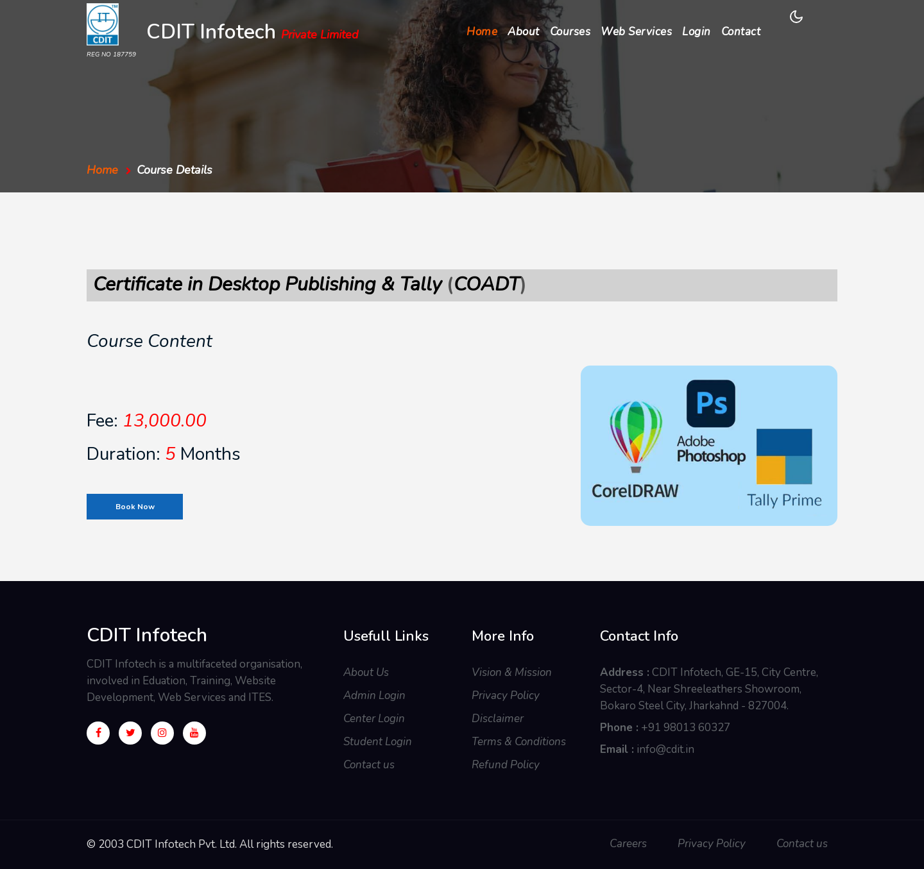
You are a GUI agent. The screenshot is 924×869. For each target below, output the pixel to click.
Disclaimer (498, 718)
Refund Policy (506, 764)
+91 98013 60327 (685, 727)
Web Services (636, 31)
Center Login (374, 718)
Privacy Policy (506, 695)
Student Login (377, 741)
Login (696, 31)
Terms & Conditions (519, 741)
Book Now (135, 507)
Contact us (369, 764)
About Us (366, 672)
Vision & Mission (512, 672)
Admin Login (374, 695)
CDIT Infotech (252, 33)
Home (484, 31)
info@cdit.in (665, 749)
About (524, 31)
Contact (741, 31)
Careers (628, 843)
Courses (570, 31)
